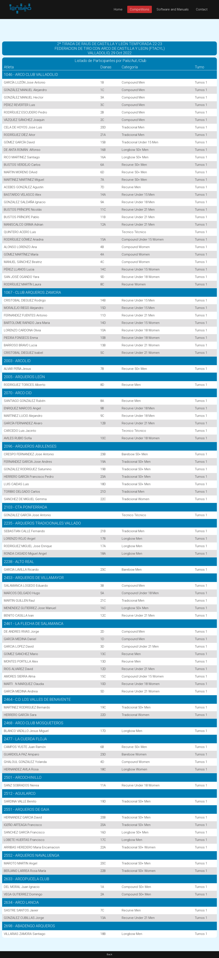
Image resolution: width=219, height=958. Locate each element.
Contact (201, 9)
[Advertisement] (109, 28)
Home (118, 9)
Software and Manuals (173, 9)
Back (109, 954)
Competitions (139, 9)
